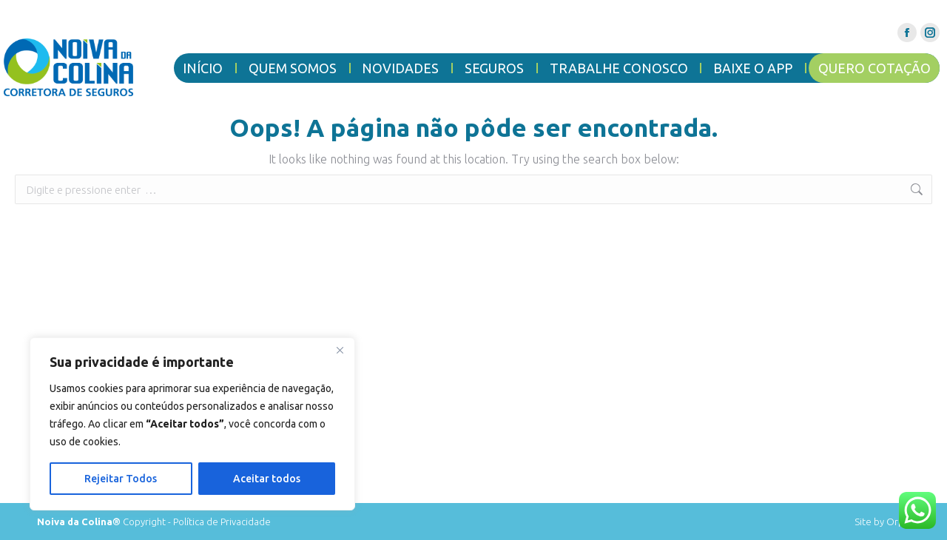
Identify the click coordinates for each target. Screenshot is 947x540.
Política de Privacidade (222, 521)
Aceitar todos (266, 479)
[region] (192, 423)
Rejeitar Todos (120, 479)
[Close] (339, 350)
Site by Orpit (882, 521)
